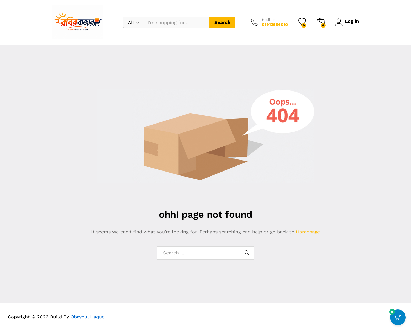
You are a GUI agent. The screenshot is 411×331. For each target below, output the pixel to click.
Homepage (308, 231)
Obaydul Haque (88, 316)
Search (221, 22)
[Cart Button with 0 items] (398, 318)
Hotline (267, 20)
